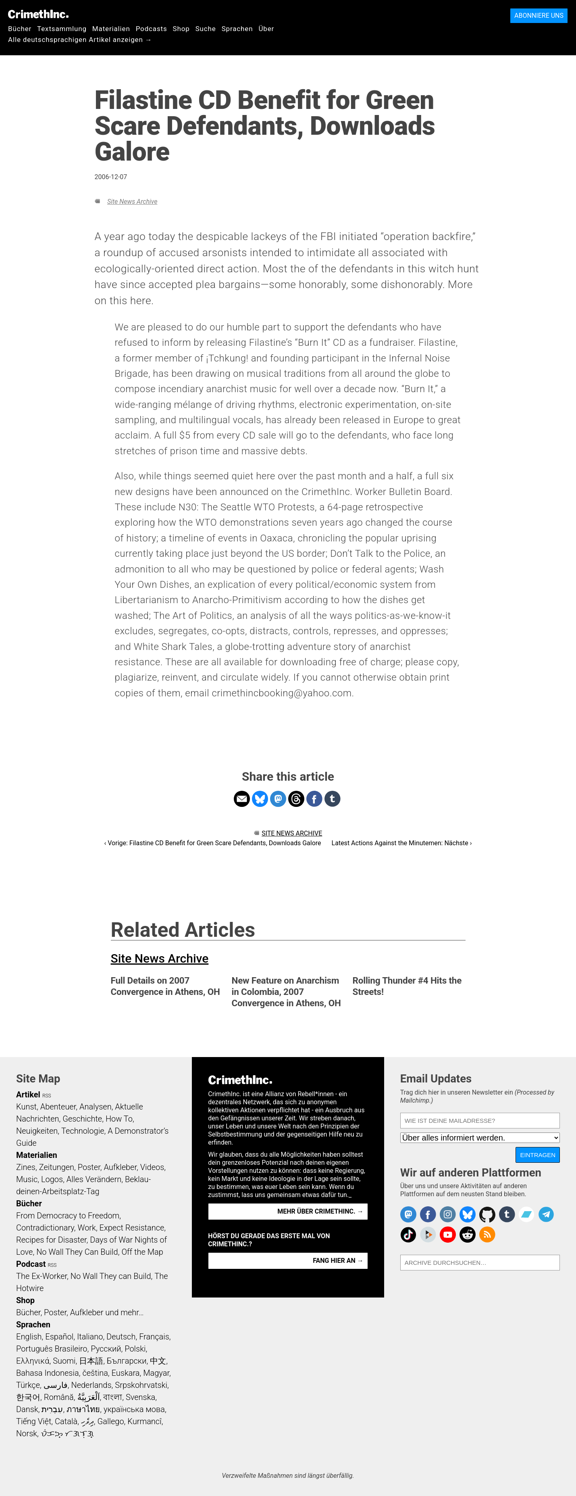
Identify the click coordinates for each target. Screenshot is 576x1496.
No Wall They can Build (111, 1276)
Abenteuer (58, 1107)
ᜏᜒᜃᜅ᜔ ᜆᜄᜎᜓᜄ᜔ (67, 1433)
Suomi (64, 1361)
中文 (158, 1361)
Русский (106, 1349)
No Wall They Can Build (77, 1252)
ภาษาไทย (83, 1409)
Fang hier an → (338, 1260)
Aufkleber (120, 1167)
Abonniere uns (539, 15)
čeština (95, 1373)
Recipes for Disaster (51, 1240)
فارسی (56, 1385)
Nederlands (91, 1385)
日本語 (91, 1361)
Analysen (95, 1107)
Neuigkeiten (37, 1131)
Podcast (31, 1264)
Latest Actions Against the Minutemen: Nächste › (402, 843)
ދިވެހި (87, 1421)
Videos (152, 1167)
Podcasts (151, 29)
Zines (25, 1167)
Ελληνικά (32, 1361)
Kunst (26, 1107)
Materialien (111, 29)
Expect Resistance (132, 1228)
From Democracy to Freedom (67, 1215)
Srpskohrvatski (141, 1385)
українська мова (134, 1409)
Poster (89, 1167)
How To (119, 1119)
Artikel (28, 1094)
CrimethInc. (38, 14)
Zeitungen (56, 1167)
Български (127, 1361)
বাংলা (112, 1397)
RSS (46, 1096)
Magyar (156, 1373)
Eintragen (537, 1154)
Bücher (19, 29)
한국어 (28, 1397)
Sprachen (237, 29)
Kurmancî (144, 1421)
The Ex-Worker (41, 1276)
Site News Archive (132, 201)
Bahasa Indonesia (47, 1373)
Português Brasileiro (51, 1349)
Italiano (90, 1336)
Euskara (126, 1373)
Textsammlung (62, 29)
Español (59, 1336)
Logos (52, 1179)
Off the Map (142, 1252)
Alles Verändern (94, 1179)
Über (266, 29)
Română (59, 1397)
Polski (135, 1349)
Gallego (111, 1421)
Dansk (27, 1409)
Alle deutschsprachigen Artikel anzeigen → (80, 40)
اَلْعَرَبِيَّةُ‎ (88, 1397)
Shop (181, 29)
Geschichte (82, 1119)
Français (154, 1336)
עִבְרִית (52, 1409)
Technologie (82, 1131)
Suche (205, 29)
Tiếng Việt (33, 1421)
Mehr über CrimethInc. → (320, 1211)
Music (26, 1179)
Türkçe (28, 1385)
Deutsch (120, 1336)
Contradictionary (45, 1228)
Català (66, 1421)
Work (87, 1228)
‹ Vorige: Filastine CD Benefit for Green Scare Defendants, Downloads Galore (212, 843)
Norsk (26, 1433)
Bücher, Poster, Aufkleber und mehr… (80, 1312)
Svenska (140, 1397)
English (29, 1336)
